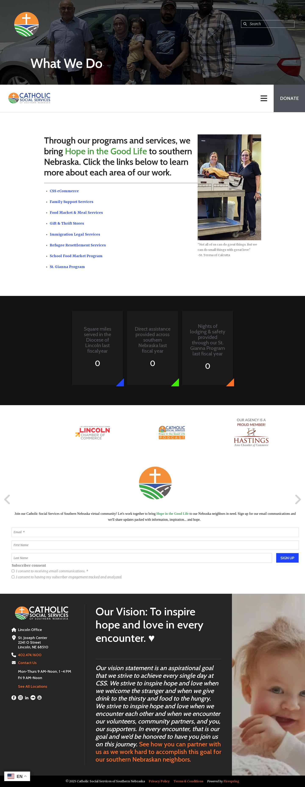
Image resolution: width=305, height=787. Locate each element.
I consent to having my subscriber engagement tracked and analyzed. (67, 577)
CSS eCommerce (64, 191)
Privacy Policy (159, 781)
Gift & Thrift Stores (67, 223)
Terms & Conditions (188, 781)
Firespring (231, 781)
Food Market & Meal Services (76, 212)
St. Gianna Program (67, 267)
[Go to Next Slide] (298, 499)
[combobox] (267, 24)
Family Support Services (71, 202)
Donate (289, 98)
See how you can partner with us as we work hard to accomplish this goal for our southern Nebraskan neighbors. (158, 751)
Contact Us (27, 662)
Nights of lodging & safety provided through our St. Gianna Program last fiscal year (207, 340)
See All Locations (32, 686)
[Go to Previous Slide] (7, 499)
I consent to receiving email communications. (50, 571)
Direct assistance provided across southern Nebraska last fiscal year (153, 340)
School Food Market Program (76, 256)
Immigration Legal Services (75, 234)
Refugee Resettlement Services (78, 245)
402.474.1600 (30, 655)
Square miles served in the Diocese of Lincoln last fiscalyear (97, 340)
